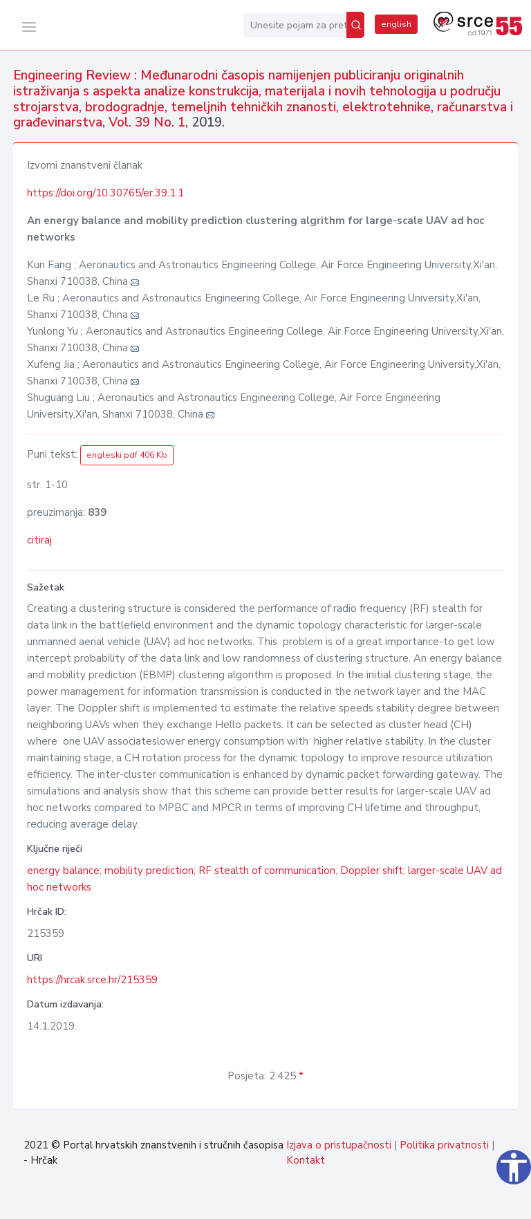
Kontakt (305, 1160)
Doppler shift (371, 870)
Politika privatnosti (444, 1145)
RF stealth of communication (266, 870)
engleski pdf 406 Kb (126, 454)
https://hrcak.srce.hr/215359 (92, 980)
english (396, 24)
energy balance (63, 870)
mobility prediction (149, 870)
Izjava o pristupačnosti (338, 1145)
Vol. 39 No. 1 (147, 122)
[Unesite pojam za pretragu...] (295, 25)
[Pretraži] (355, 25)
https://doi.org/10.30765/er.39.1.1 (105, 193)
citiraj (39, 540)
